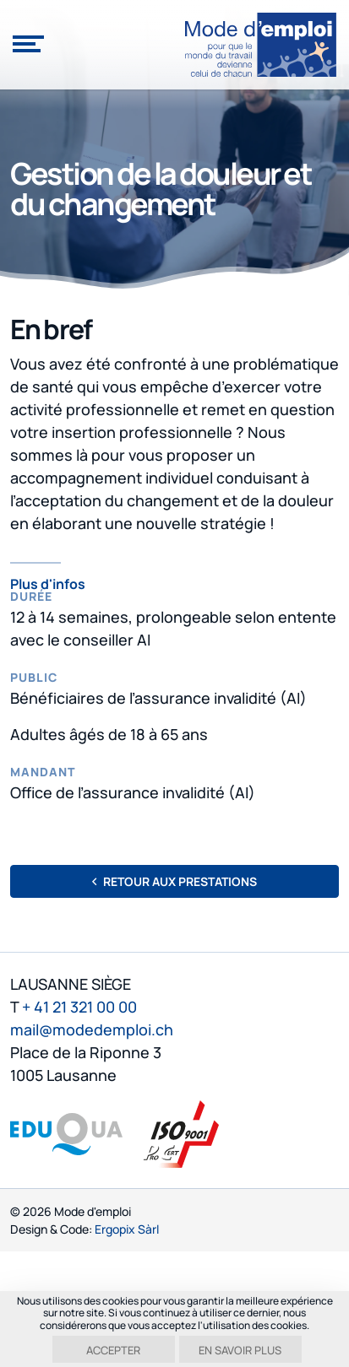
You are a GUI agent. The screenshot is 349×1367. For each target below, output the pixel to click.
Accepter (113, 1350)
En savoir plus (240, 1350)
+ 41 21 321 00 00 (79, 1007)
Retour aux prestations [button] (174, 881)
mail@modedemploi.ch (91, 1029)
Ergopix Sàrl (127, 1229)
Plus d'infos (47, 583)
